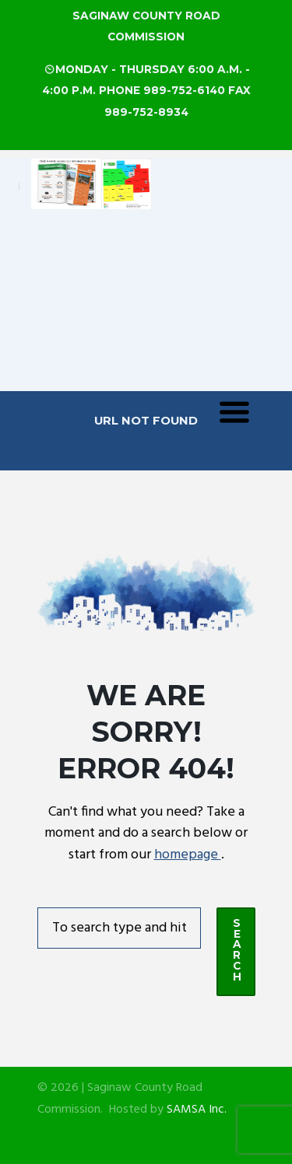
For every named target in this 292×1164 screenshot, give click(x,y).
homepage (187, 855)
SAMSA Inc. (197, 1110)
